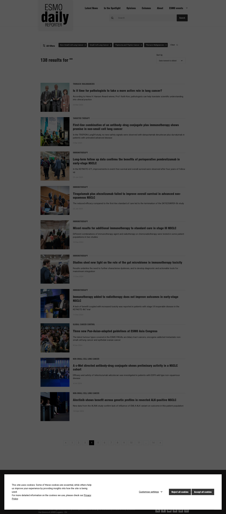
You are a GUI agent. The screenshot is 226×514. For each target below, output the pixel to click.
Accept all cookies (203, 491)
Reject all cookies (180, 491)
